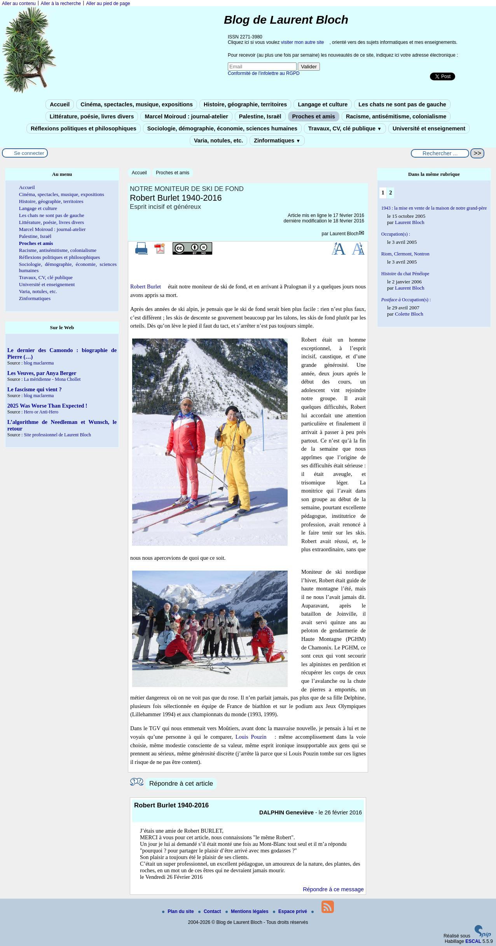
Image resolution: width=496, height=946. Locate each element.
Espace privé (290, 911)
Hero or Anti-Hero (41, 412)
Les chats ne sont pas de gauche (402, 104)
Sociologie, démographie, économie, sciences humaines (222, 128)
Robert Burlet (145, 286)
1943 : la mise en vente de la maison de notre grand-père (434, 208)
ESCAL (473, 941)
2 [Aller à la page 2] (390, 192)
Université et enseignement (429, 128)
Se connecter (29, 153)
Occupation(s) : (395, 234)
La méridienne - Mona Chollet (52, 379)
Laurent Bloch (344, 233)
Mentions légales (247, 911)
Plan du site (178, 911)
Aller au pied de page (108, 3)
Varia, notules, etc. (218, 140)
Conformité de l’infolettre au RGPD (264, 73)
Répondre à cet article (181, 783)
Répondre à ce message (333, 889)
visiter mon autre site (302, 42)
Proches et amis (313, 116)
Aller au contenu (19, 3)
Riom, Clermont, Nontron (405, 254)
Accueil (60, 104)
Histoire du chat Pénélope (405, 273)
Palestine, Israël (260, 116)
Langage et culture (323, 104)
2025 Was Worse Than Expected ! (47, 406)
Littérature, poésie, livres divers (92, 116)
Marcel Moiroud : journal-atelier (186, 116)
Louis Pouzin (251, 737)
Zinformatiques (277, 140)
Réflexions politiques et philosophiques (83, 128)
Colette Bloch (409, 314)
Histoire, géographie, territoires (245, 104)
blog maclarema (39, 363)
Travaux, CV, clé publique (345, 128)
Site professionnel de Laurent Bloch (57, 434)
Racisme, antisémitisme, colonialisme (396, 116)
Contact (210, 911)
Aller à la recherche (61, 3)
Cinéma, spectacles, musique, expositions (136, 104)
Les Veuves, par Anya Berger (42, 373)
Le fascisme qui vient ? (34, 389)
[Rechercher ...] (440, 153)
